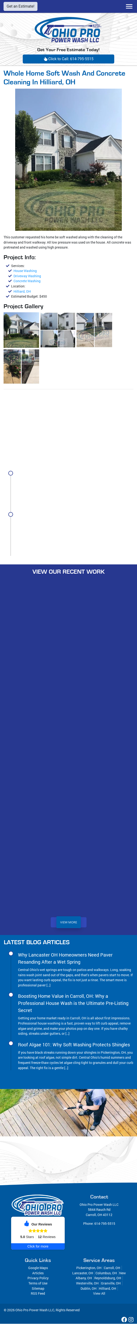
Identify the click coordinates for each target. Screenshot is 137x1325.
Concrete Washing (27, 281)
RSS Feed (38, 1294)
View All (99, 1294)
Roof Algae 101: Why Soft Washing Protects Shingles (74, 1046)
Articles (38, 1274)
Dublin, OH (88, 1289)
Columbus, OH (106, 1274)
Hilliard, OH (22, 291)
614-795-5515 (104, 1224)
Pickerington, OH (88, 1269)
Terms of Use (37, 1284)
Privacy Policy (38, 1279)
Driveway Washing (27, 276)
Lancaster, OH (82, 1274)
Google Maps (38, 1269)
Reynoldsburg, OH (107, 1279)
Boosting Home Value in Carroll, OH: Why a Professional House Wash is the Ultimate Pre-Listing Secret (73, 523)
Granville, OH (111, 1284)
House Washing (25, 270)
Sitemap (38, 1289)
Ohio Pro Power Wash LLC (34, 1311)
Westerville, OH (87, 1284)
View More (68, 923)
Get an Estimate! (20, 6)
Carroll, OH (112, 1269)
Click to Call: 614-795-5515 (68, 59)
